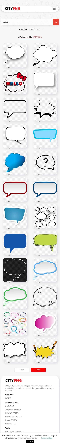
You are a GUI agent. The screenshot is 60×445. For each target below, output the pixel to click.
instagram (23, 29)
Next (38, 370)
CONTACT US (10, 423)
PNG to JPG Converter (14, 431)
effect (32, 29)
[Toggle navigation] (54, 8)
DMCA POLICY (11, 420)
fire (38, 29)
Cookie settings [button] (46, 438)
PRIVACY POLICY (12, 413)
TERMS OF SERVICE (13, 409)
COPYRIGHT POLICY (13, 416)
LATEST (8, 398)
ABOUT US (9, 406)
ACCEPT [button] (30, 441)
